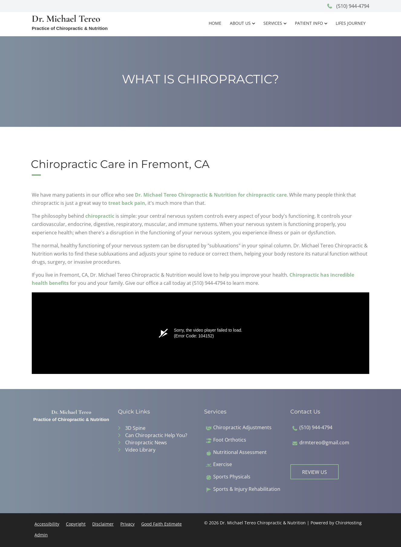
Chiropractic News (146, 442)
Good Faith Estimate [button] (161, 524)
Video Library (140, 449)
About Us (240, 23)
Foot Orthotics (229, 440)
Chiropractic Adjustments (242, 427)
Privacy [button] (127, 524)
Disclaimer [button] (103, 524)
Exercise (222, 464)
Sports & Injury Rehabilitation (246, 489)
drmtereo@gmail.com (324, 442)
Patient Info (309, 23)
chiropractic (99, 216)
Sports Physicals (231, 477)
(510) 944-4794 (348, 6)
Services (272, 23)
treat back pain (126, 203)
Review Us (314, 472)
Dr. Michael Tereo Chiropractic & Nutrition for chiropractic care (211, 194)
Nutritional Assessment (240, 452)
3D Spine (135, 428)
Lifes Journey (351, 23)
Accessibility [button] (46, 524)
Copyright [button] (76, 524)
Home (215, 23)
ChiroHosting (348, 523)
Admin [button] (41, 535)
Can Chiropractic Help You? (156, 435)
